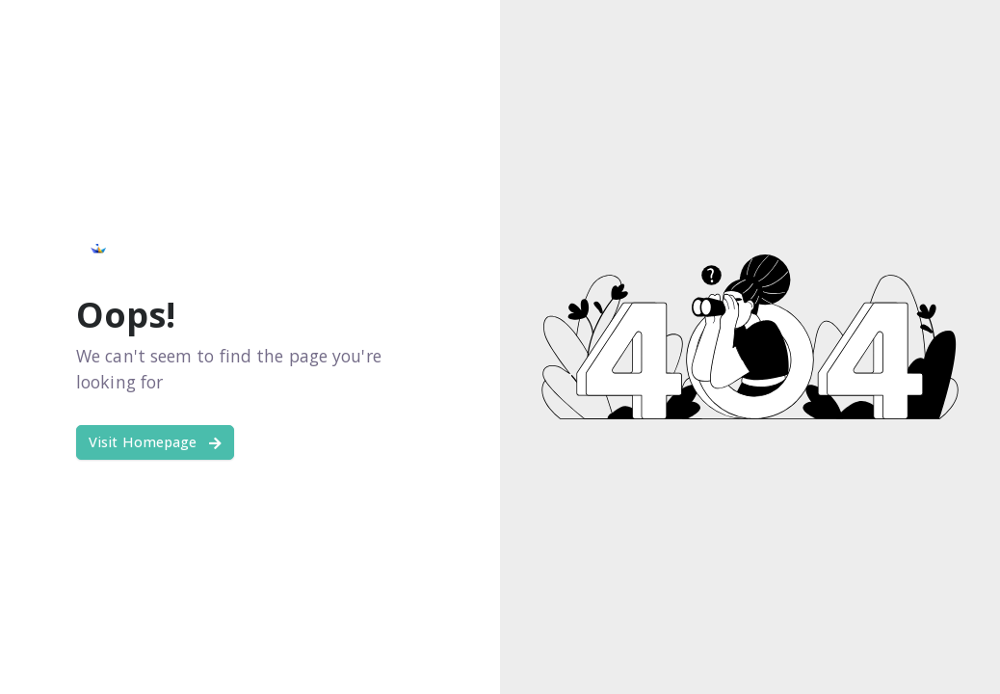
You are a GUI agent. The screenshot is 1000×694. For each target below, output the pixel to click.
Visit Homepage (155, 442)
